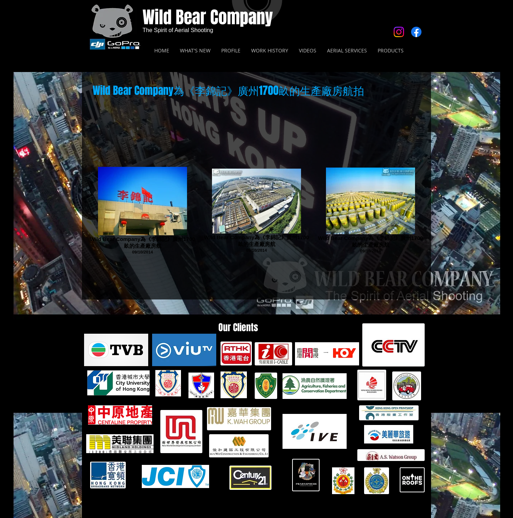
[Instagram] (399, 32)
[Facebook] (416, 32)
